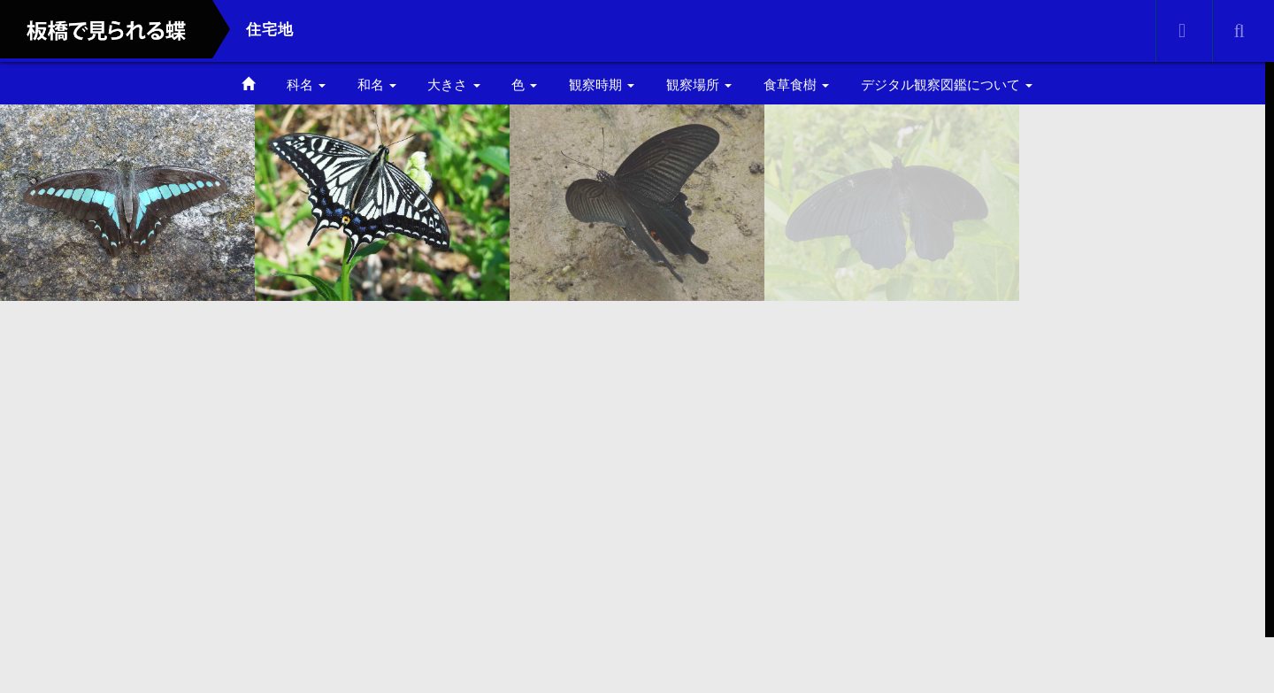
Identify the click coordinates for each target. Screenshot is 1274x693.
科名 (306, 84)
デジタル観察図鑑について (946, 84)
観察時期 (601, 84)
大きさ (453, 84)
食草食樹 (796, 84)
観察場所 (699, 84)
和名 (376, 84)
